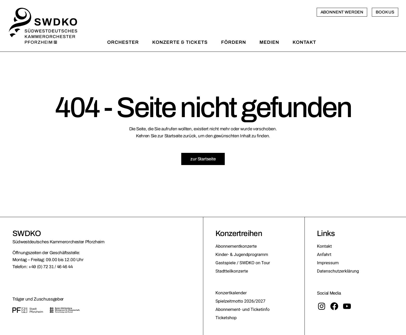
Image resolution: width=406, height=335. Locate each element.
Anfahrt (324, 254)
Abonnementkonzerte (236, 246)
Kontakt (324, 246)
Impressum (328, 262)
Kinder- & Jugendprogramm (241, 254)
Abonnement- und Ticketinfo (242, 309)
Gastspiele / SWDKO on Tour (242, 262)
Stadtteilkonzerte (231, 271)
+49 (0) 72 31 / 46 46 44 (50, 266)
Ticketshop (226, 317)
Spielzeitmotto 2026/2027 (240, 301)
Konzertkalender (231, 292)
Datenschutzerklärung (338, 271)
